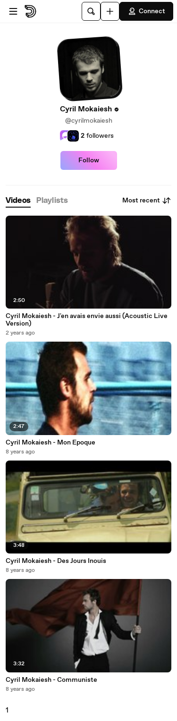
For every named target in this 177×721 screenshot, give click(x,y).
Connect (146, 11)
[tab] (18, 201)
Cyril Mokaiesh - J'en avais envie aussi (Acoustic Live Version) (87, 319)
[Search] (91, 11)
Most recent (146, 200)
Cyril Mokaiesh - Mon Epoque (50, 442)
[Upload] (110, 11)
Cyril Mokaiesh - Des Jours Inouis (56, 561)
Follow (88, 160)
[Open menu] (13, 11)
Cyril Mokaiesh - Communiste (51, 680)
